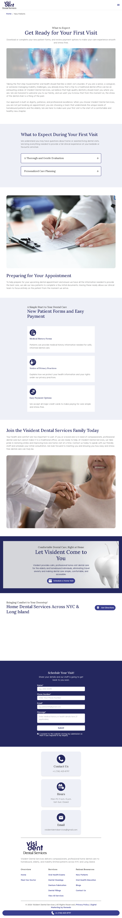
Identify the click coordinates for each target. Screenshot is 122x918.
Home (8, 14)
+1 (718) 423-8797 (61, 771)
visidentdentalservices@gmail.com (61, 829)
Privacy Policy (82, 905)
